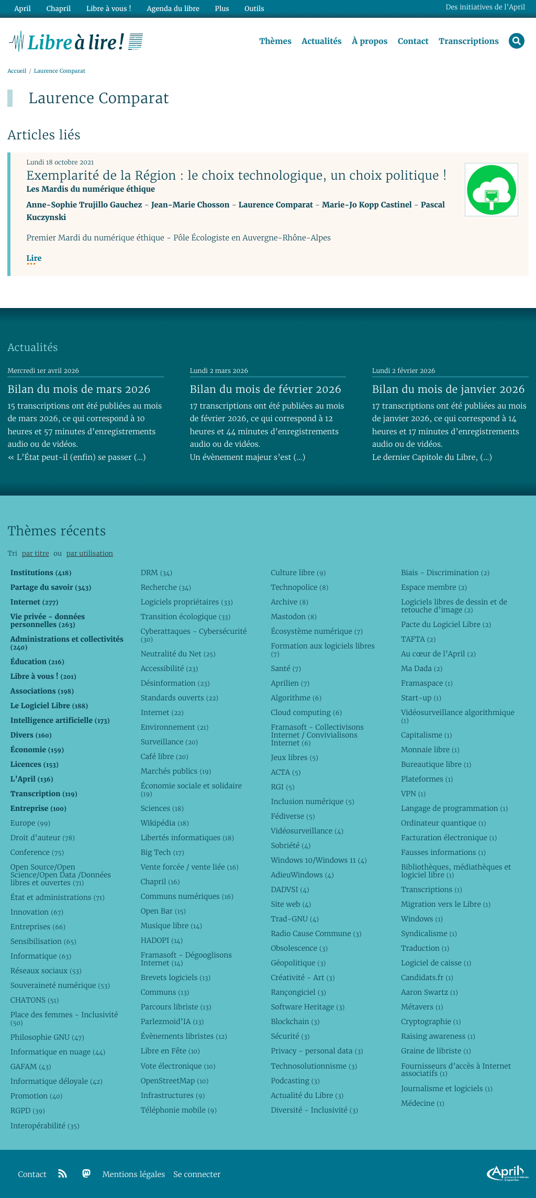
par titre (35, 553)
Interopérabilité (45, 1125)
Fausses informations (443, 852)
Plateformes (427, 779)
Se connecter (196, 1175)
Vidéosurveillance (307, 831)
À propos (369, 41)
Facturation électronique (449, 837)
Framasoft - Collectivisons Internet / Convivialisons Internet (317, 735)
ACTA (285, 772)
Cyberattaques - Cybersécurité (194, 635)
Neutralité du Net (178, 653)
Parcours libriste (176, 1007)
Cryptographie (431, 1021)
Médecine (422, 1103)
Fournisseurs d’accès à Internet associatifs (456, 1070)
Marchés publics (176, 771)
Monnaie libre (430, 749)
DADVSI (290, 889)
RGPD (27, 1110)
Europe (30, 823)
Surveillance (169, 741)
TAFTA (418, 639)
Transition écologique (186, 616)
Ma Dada (421, 668)
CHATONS (34, 1000)
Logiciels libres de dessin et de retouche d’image (454, 605)
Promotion (36, 1096)
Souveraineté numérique (60, 985)
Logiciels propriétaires (187, 602)
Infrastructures (173, 1095)
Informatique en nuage (58, 1052)
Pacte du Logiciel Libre (446, 624)
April (22, 8)
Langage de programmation (454, 808)
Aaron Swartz (429, 992)
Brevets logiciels (176, 977)
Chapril (160, 881)
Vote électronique (178, 1066)
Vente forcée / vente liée (190, 867)
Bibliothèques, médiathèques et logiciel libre (456, 871)
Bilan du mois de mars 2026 (79, 389)
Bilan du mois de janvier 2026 (448, 389)
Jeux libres (294, 757)
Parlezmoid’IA (172, 1021)
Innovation (36, 912)
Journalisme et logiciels (447, 1088)
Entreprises (37, 926)
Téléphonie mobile (179, 1110)
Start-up (421, 697)
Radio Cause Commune (316, 933)
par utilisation (89, 553)
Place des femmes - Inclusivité (64, 1018)
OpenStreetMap (175, 1080)
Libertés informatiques (187, 837)
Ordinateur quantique (443, 823)
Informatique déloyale (56, 1081)
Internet (162, 712)
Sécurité (290, 1036)
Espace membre (434, 587)
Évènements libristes (184, 1036)
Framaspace (427, 683)
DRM (157, 572)
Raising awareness (438, 1036)
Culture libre (298, 572)
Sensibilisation (43, 941)
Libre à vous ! (108, 8)
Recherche (166, 587)
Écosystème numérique (317, 631)
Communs (165, 992)
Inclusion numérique (312, 801)
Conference (37, 852)
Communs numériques (187, 896)
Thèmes (275, 41)
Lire (33, 259)
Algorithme (296, 697)
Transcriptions (469, 41)
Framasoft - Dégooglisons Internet (186, 959)
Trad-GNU (295, 919)
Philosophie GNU (47, 1037)
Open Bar (163, 911)
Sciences (162, 808)
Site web (291, 904)
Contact (412, 41)
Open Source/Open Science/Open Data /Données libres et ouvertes (60, 874)
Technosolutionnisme (314, 1066)
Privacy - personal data (317, 1051)
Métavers (422, 1007)
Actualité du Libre (307, 1095)
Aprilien (290, 683)
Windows (422, 919)
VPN (413, 793)
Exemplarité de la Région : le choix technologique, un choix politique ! (236, 175)
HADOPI (162, 940)
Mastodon (294, 616)
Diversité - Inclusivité (314, 1110)
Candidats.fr (427, 977)
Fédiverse (293, 816)
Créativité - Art (302, 977)
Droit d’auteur (42, 837)
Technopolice (299, 587)
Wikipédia (165, 823)
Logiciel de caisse (436, 963)
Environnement (175, 727)
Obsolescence (299, 948)
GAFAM (30, 1066)
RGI (282, 787)
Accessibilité (169, 668)
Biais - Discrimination (445, 572)
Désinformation (175, 683)
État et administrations (57, 897)
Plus (221, 8)
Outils (253, 8)
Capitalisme (426, 735)
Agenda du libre (172, 8)
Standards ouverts (180, 697)
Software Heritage (307, 1007)
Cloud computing (306, 712)
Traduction (425, 948)
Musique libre (172, 925)
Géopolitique (298, 963)
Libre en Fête (170, 1051)
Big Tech (162, 852)
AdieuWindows (302, 875)
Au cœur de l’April (438, 653)
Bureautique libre (436, 764)
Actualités (321, 41)
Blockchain (295, 1021)
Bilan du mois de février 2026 (266, 389)
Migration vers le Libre (445, 904)
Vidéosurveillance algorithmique (458, 716)
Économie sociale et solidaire (191, 789)
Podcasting (295, 1080)
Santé (286, 668)
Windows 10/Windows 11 (318, 860)
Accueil (16, 71)
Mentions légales (134, 1175)
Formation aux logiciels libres (322, 649)
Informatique (41, 956)
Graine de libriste (436, 1051)
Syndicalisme (429, 933)
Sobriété (290, 845)
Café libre (164, 756)
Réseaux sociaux (46, 970)
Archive (289, 602)
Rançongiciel (298, 992)
